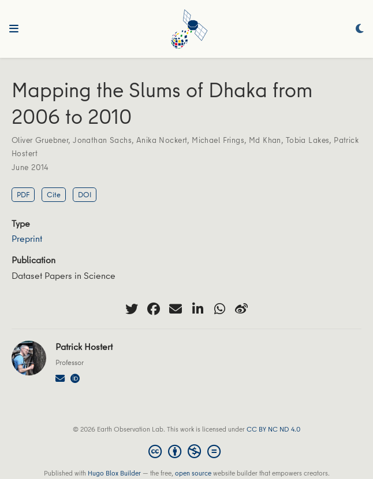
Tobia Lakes (308, 140)
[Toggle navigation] (13, 28)
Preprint (27, 238)
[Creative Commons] (186, 451)
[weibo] (241, 309)
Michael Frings (218, 140)
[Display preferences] (360, 29)
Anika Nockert (161, 140)
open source (193, 473)
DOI (84, 194)
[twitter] (131, 309)
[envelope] (175, 309)
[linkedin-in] (197, 309)
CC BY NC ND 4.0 (273, 429)
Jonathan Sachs (102, 140)
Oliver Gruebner (40, 140)
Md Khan (265, 140)
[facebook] (153, 309)
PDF (23, 194)
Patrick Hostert (84, 346)
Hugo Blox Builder (114, 473)
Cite (54, 194)
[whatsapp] (219, 309)
